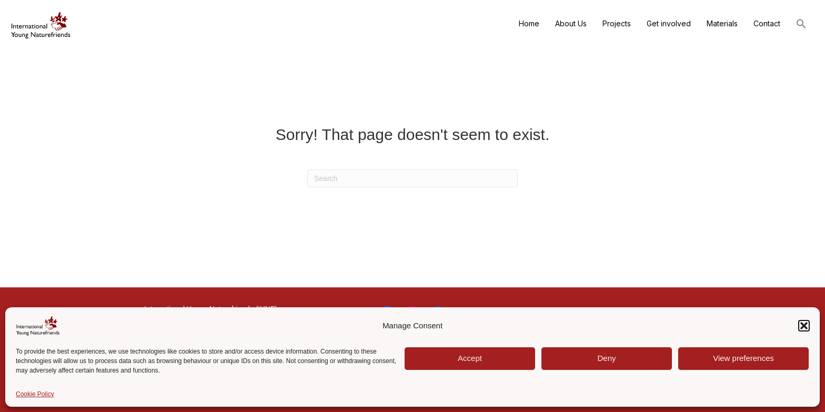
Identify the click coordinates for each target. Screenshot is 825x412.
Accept (470, 358)
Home (529, 23)
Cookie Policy (35, 394)
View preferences (743, 358)
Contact (766, 23)
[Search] (412, 178)
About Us (571, 23)
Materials (722, 23)
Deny (606, 358)
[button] (804, 325)
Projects (616, 23)
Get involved (669, 23)
